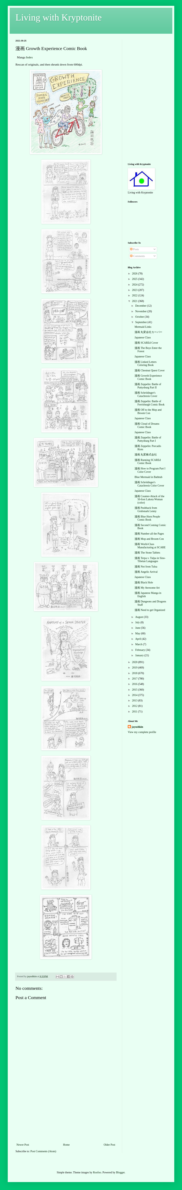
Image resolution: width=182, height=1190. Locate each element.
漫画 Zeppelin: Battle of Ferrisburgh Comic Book (150, 403)
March (139, 644)
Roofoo (97, 1172)
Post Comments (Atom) (43, 1151)
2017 (135, 678)
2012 (135, 706)
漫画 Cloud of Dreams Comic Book (147, 425)
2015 (135, 689)
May (138, 633)
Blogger (120, 1172)
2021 (135, 301)
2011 (135, 711)
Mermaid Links (143, 326)
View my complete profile (142, 732)
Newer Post (22, 1144)
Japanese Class (143, 337)
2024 (135, 284)
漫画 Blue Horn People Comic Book (147, 518)
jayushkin (137, 726)
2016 (135, 684)
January (139, 655)
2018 (135, 673)
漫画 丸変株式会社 (146, 454)
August (139, 617)
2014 (135, 695)
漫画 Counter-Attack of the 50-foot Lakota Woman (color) (149, 499)
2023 (135, 290)
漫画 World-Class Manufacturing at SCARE (150, 546)
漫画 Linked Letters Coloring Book (146, 363)
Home (66, 1144)
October (140, 316)
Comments (137, 256)
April (138, 638)
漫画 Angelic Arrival (146, 571)
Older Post (109, 1144)
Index (29, 57)
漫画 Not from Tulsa (146, 566)
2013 (135, 700)
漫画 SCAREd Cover (146, 342)
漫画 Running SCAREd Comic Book (148, 462)
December (141, 305)
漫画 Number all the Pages (149, 533)
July (137, 622)
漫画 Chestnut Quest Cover (150, 370)
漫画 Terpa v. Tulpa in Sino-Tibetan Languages (150, 560)
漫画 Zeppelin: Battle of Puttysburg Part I (148, 439)
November (141, 311)
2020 (135, 662)
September (141, 322)
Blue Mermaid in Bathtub (148, 477)
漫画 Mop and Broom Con (149, 538)
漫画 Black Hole (144, 582)
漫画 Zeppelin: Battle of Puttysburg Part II (148, 386)
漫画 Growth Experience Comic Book (148, 377)
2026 (135, 273)
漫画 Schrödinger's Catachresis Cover (146, 394)
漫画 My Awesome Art (147, 587)
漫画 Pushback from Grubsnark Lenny (146, 509)
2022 (135, 295)
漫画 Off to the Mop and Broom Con (148, 411)
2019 (135, 667)
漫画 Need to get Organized (150, 610)
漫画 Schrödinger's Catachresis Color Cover (149, 484)
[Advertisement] (66, 1113)
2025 (135, 279)
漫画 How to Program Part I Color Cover (150, 470)
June (138, 627)
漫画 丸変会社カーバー (148, 332)
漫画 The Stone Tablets (147, 552)
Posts (134, 249)
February (140, 649)
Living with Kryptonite (58, 17)
